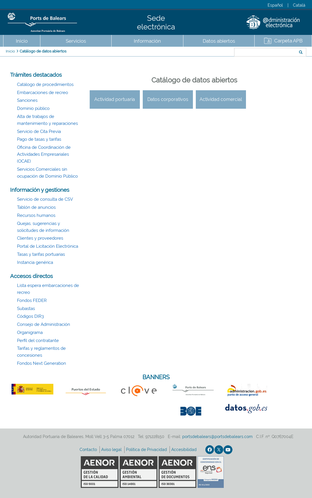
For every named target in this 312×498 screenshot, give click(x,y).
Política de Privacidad (147, 449)
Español (275, 5)
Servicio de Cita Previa (39, 131)
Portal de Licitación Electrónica (47, 246)
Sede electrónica (156, 22)
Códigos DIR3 (30, 316)
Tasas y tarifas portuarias (41, 254)
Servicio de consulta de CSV (45, 199)
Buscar (215, 52)
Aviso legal (112, 449)
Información (147, 41)
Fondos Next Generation (41, 363)
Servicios (76, 41)
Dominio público (33, 108)
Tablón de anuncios (36, 207)
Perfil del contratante (38, 340)
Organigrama (30, 332)
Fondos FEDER (32, 300)
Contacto (89, 449)
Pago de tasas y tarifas (39, 139)
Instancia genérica (35, 262)
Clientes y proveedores (40, 238)
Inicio (22, 41)
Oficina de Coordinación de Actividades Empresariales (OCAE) (44, 154)
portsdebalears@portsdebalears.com (217, 436)
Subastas (26, 308)
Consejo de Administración (43, 324)
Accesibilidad (184, 449)
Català (299, 5)
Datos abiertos (219, 41)
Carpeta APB (288, 41)
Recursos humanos (36, 215)
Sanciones (27, 100)
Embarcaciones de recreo (42, 92)
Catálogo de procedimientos (45, 84)
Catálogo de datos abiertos (43, 51)
